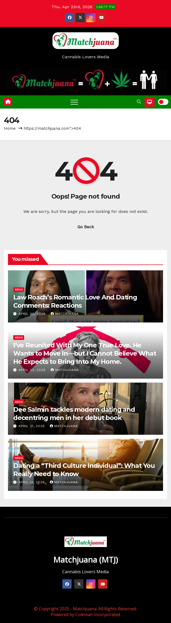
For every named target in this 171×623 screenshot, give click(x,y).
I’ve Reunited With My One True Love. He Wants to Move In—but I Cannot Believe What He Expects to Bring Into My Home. (84, 353)
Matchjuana (65, 314)
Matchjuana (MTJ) (85, 559)
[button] (139, 101)
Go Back (85, 226)
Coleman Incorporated (97, 614)
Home (10, 128)
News (19, 289)
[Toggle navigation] (74, 101)
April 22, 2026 (33, 314)
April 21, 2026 (32, 426)
